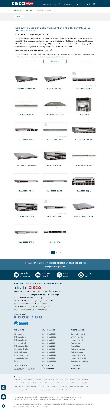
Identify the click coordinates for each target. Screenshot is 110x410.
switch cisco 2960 (70, 379)
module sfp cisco (74, 386)
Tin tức (79, 4)
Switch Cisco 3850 (48, 346)
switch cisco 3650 (31, 383)
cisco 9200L (39, 379)
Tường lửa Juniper (77, 352)
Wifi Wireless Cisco (77, 337)
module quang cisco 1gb (41, 390)
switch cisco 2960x (83, 379)
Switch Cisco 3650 (48, 343)
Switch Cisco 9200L (49, 355)
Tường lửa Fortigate (78, 349)
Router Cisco (75, 343)
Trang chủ (46, 4)
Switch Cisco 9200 (48, 352)
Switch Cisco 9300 (48, 358)
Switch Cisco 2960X (49, 334)
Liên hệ (87, 4)
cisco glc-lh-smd (85, 386)
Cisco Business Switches (79, 361)
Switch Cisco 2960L (49, 337)
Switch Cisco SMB (48, 340)
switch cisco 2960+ (83, 383)
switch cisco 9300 (49, 379)
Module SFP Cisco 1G (78, 355)
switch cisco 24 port (53, 386)
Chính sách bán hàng (21, 337)
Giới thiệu (57, 4)
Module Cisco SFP (77, 340)
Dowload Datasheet (21, 358)
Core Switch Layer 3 (78, 334)
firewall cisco (69, 390)
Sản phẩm (68, 4)
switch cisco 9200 (28, 379)
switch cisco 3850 (43, 383)
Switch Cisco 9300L (49, 361)
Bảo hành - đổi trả (20, 343)
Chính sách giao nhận (21, 346)
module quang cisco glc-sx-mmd (23, 390)
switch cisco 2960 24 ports (22, 386)
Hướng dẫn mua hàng (21, 355)
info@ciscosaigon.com (46, 298)
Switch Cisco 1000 (48, 349)
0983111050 (42, 304)
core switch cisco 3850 (69, 383)
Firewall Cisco (76, 346)
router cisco (64, 386)
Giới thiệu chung (19, 334)
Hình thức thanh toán (21, 349)
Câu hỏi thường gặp (20, 352)
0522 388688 (26, 310)
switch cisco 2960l (19, 383)
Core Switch (19, 16)
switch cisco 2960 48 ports (38, 386)
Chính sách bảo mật (20, 340)
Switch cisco (18, 379)
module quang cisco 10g (56, 390)
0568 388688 (26, 304)
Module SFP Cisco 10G (78, 358)
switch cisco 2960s (56, 383)
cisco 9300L (60, 379)
